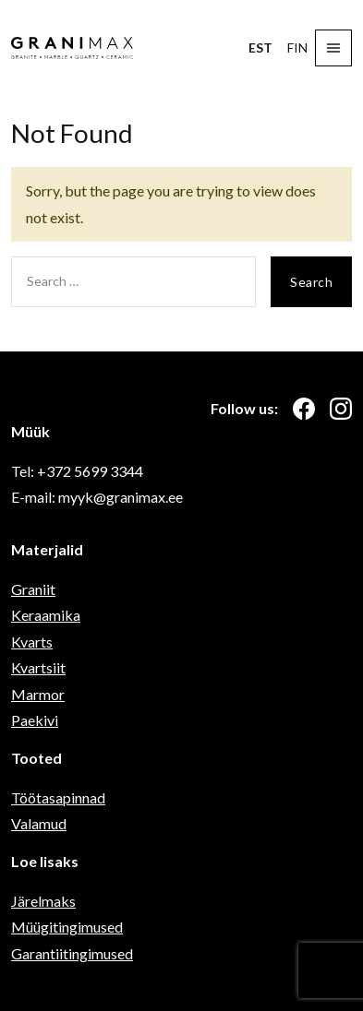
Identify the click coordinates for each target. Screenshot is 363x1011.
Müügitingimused (67, 926)
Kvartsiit (38, 667)
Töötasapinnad (58, 797)
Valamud (39, 823)
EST (260, 47)
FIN (297, 47)
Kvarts (32, 641)
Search (311, 282)
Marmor (38, 694)
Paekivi (34, 720)
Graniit (33, 589)
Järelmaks (43, 901)
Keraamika (45, 615)
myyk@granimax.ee (120, 497)
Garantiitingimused (72, 953)
